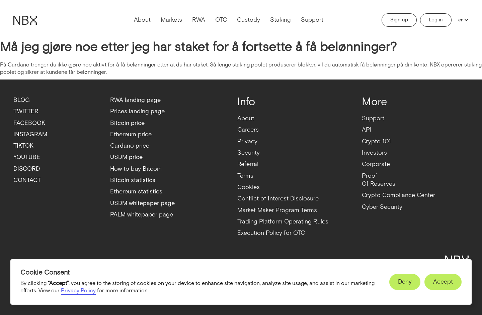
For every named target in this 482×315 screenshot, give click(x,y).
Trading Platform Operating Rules (282, 221)
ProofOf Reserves (378, 180)
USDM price (126, 157)
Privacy (247, 141)
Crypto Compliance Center (398, 195)
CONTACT (27, 180)
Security (248, 153)
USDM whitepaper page (142, 203)
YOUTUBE (26, 157)
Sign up (399, 20)
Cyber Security (382, 207)
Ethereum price (131, 134)
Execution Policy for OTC (271, 233)
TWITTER (25, 111)
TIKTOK (23, 146)
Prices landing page (137, 111)
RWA (198, 20)
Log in (436, 20)
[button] (462, 20)
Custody (248, 20)
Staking (280, 20)
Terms (245, 176)
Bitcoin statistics (132, 180)
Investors (374, 153)
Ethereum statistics (136, 191)
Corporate (376, 164)
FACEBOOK (29, 123)
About (142, 20)
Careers (248, 130)
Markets (171, 20)
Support (312, 20)
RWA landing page (135, 100)
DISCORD (26, 169)
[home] (25, 20)
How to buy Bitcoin (136, 169)
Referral (247, 164)
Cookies (248, 187)
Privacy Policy (78, 290)
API (367, 130)
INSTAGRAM (30, 134)
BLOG (21, 100)
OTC (221, 20)
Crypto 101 (376, 141)
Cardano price (129, 146)
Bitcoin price (127, 123)
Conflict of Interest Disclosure (278, 198)
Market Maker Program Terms (277, 210)
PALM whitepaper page (141, 214)
